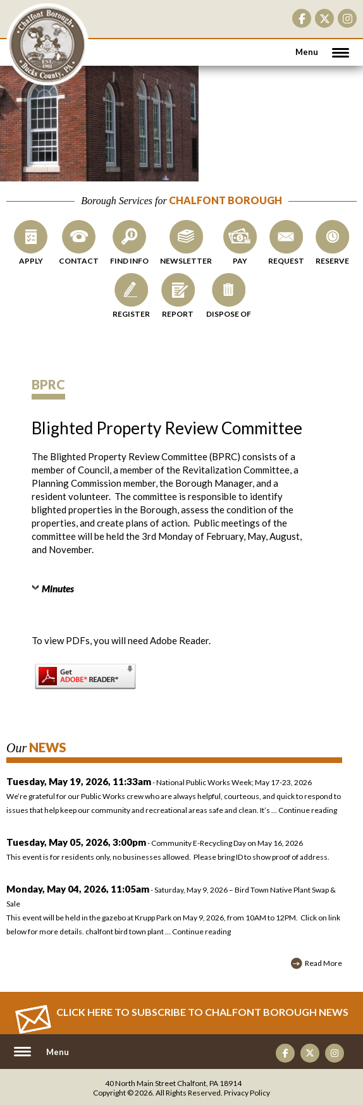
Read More (323, 963)
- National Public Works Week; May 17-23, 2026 (159, 782)
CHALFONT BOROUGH (47, 44)
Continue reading (307, 810)
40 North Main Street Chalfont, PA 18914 (173, 1083)
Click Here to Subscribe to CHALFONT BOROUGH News (202, 1012)
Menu (306, 52)
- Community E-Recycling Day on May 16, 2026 (174, 851)
